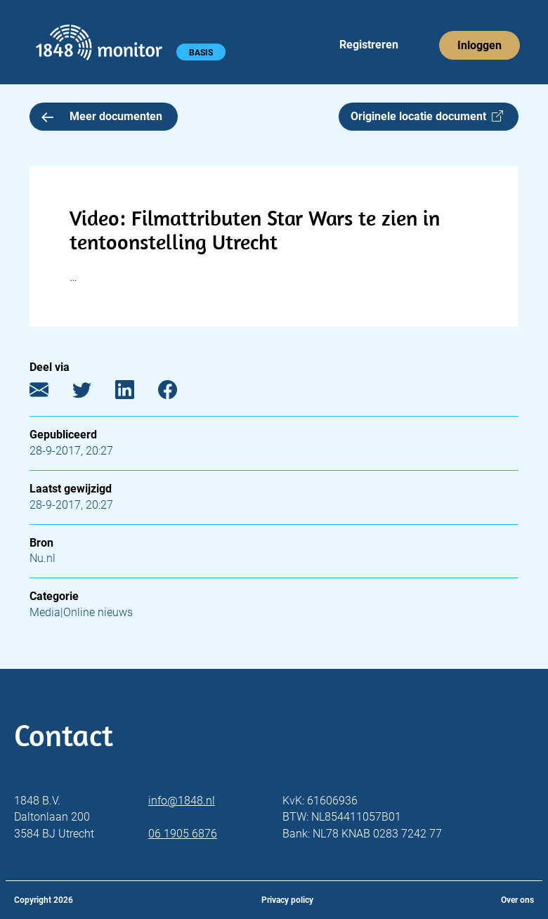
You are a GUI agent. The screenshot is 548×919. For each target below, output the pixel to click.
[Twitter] (92, 393)
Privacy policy (287, 900)
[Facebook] (178, 393)
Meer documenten (101, 116)
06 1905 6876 (182, 833)
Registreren (368, 44)
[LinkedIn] (135, 393)
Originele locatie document (427, 116)
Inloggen (479, 45)
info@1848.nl (181, 800)
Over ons (517, 900)
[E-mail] (50, 393)
